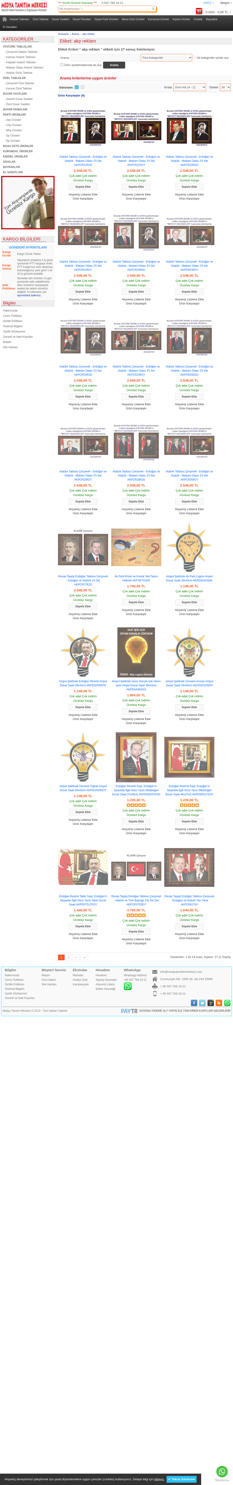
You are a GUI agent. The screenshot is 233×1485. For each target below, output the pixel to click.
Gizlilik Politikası (13, 321)
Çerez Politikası (12, 315)
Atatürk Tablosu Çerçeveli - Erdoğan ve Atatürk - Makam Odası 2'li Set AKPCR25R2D (189, 370)
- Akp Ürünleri (12, 120)
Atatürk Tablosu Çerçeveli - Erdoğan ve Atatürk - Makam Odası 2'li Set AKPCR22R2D (189, 161)
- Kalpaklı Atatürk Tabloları (19, 62)
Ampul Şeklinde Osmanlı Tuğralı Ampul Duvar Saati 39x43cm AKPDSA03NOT (83, 788)
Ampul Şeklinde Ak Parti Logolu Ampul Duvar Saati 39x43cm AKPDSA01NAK (189, 578)
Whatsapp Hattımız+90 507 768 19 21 (135, 982)
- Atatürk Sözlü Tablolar (18, 72)
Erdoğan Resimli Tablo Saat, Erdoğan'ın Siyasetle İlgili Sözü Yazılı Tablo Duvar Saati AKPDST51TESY (83, 900)
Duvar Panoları (82, 19)
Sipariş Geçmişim (106, 979)
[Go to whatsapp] (222, 1471)
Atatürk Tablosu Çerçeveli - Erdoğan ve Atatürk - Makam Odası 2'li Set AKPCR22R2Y (83, 265)
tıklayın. (159, 1479)
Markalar (78, 975)
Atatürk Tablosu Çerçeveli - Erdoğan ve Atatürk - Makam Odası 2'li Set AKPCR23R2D (136, 265)
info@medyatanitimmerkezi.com (181, 971)
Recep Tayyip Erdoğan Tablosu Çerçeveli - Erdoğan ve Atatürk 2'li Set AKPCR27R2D (83, 580)
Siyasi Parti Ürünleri (106, 19)
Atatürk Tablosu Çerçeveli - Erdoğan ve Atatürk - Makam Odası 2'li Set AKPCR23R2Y (189, 265)
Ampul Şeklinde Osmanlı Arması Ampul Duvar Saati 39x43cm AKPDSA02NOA (189, 683)
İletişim (225, 3)
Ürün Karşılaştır (83, 198)
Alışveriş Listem (105, 984)
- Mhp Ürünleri (12, 130)
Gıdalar (198, 19)
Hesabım (101, 975)
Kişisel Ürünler (181, 19)
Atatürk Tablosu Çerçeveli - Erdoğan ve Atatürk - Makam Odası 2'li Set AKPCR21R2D (83, 161)
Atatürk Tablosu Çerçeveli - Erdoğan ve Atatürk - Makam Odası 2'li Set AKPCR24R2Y (136, 370)
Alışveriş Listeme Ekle (82, 194)
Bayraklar (212, 19)
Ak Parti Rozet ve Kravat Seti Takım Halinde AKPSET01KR (136, 578)
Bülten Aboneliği (105, 989)
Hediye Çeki (80, 979)
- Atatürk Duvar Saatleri (18, 99)
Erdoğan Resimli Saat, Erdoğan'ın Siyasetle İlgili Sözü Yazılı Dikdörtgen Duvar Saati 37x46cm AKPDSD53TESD (136, 790)
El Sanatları (10, 27)
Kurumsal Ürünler (158, 19)
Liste (77, 87)
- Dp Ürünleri (11, 140)
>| (84, 957)
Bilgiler (9, 303)
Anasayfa (63, 34)
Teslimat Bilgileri (13, 326)
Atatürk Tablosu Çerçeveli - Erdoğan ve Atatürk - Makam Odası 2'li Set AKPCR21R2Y (136, 161)
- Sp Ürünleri (11, 135)
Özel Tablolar (41, 19)
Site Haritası (10, 347)
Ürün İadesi (49, 979)
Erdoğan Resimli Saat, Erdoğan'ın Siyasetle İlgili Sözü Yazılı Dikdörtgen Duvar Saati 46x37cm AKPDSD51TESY (189, 790)
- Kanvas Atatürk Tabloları (19, 57)
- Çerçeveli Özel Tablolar (18, 83)
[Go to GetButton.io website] (222, 1480)
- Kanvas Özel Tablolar (17, 88)
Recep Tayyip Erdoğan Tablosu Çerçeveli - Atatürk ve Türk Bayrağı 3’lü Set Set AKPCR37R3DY (136, 900)
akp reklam (88, 34)
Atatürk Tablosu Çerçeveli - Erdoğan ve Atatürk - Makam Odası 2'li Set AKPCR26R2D (136, 475)
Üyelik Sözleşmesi (14, 331)
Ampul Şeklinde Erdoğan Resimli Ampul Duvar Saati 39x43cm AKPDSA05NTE (83, 683)
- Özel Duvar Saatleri (16, 104)
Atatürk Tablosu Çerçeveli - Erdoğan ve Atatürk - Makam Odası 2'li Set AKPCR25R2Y (83, 475)
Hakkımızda (10, 310)
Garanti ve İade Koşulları (18, 336)
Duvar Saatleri (60, 19)
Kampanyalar (81, 984)
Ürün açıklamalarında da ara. (83, 65)
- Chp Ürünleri (12, 125)
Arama (75, 34)
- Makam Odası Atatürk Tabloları (23, 67)
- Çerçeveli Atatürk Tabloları (20, 51)
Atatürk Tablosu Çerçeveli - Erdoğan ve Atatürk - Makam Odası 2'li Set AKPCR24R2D (83, 370)
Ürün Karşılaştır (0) (71, 95)
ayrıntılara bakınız (29, 295)
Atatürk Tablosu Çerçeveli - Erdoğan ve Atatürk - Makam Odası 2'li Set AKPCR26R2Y (189, 475)
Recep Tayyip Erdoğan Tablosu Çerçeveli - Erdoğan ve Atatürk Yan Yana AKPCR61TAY (189, 900)
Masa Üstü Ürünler (133, 19)
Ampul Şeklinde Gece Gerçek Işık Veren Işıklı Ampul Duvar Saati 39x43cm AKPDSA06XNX (136, 685)
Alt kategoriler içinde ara (212, 57)
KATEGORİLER (18, 39)
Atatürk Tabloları (19, 19)
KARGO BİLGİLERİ (22, 239)
